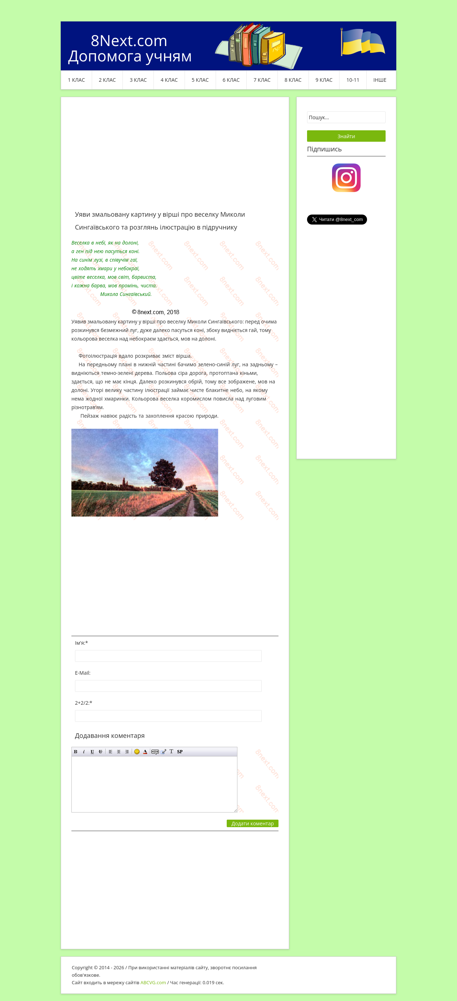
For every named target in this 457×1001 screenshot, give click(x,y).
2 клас (107, 79)
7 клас (262, 79)
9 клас (324, 79)
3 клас (138, 79)
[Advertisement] (174, 158)
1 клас (76, 79)
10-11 (353, 79)
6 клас (231, 79)
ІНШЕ (379, 79)
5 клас (200, 79)
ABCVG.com (153, 982)
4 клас (169, 79)
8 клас (293, 79)
